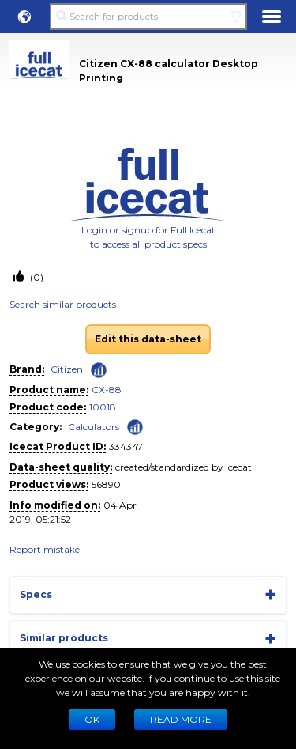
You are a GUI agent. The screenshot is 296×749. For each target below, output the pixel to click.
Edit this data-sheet (148, 339)
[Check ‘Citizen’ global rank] (98, 370)
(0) (35, 277)
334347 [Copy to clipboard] (126, 446)
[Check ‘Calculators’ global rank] (135, 426)
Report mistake (44, 549)
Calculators (93, 427)
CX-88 (107, 389)
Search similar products (62, 304)
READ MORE (181, 719)
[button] (24, 16)
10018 (102, 407)
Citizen (67, 369)
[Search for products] (148, 16)
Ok (91, 719)
